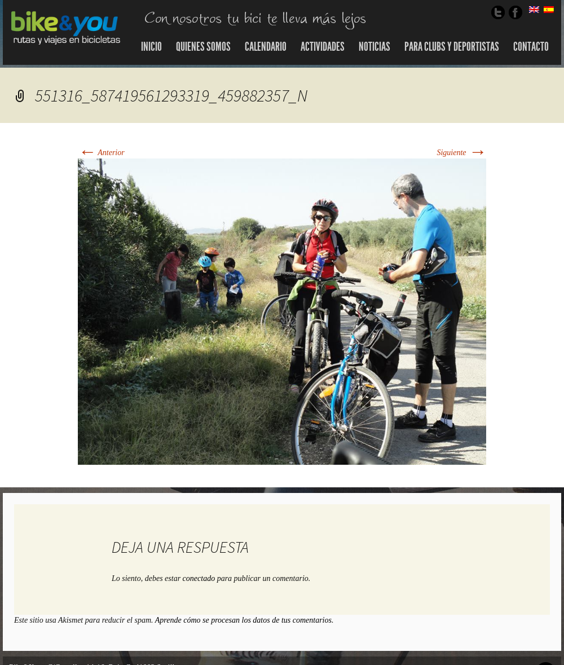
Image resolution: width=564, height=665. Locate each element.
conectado (199, 578)
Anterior (101, 152)
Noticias (374, 46)
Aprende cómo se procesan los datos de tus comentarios (243, 620)
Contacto (531, 46)
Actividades (323, 46)
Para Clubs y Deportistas (451, 46)
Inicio (151, 46)
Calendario (266, 46)
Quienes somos (203, 46)
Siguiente (461, 152)
